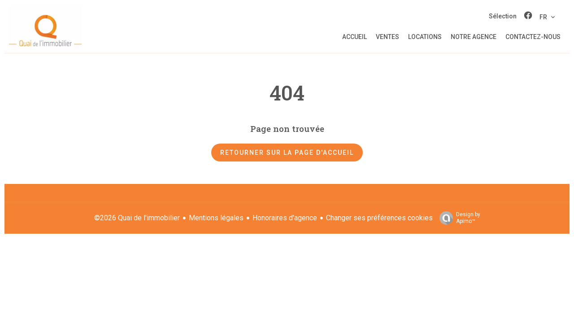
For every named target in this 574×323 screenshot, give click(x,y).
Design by (457, 218)
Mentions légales (216, 218)
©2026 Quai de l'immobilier (137, 218)
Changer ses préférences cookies (379, 218)
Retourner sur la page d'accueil (287, 152)
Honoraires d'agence (284, 218)
